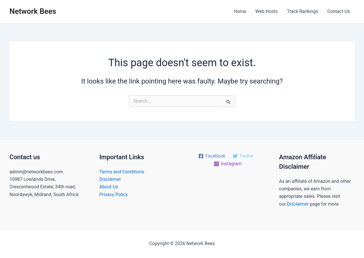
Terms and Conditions (121, 171)
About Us (108, 186)
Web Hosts (266, 11)
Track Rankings (302, 11)
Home (240, 11)
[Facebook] (212, 156)
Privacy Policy (113, 194)
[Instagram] (228, 163)
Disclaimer (110, 179)
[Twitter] (243, 156)
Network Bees (32, 11)
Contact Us (338, 11)
